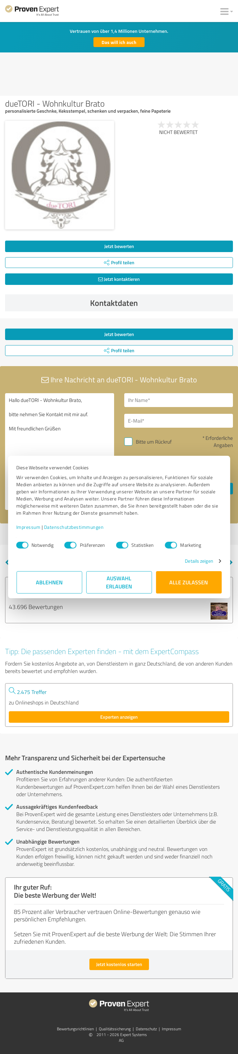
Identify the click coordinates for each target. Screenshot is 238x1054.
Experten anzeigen (119, 717)
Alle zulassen (189, 582)
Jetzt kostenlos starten (119, 964)
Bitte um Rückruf (154, 441)
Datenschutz (146, 1029)
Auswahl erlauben (119, 582)
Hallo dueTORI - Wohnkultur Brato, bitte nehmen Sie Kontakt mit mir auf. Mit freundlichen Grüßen (59, 451)
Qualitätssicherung (115, 1029)
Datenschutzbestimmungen (74, 527)
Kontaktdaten (160, 303)
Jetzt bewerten (119, 246)
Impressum (29, 527)
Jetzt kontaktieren (119, 279)
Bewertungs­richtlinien (75, 1029)
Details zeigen (199, 561)
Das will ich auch (119, 42)
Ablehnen (49, 582)
